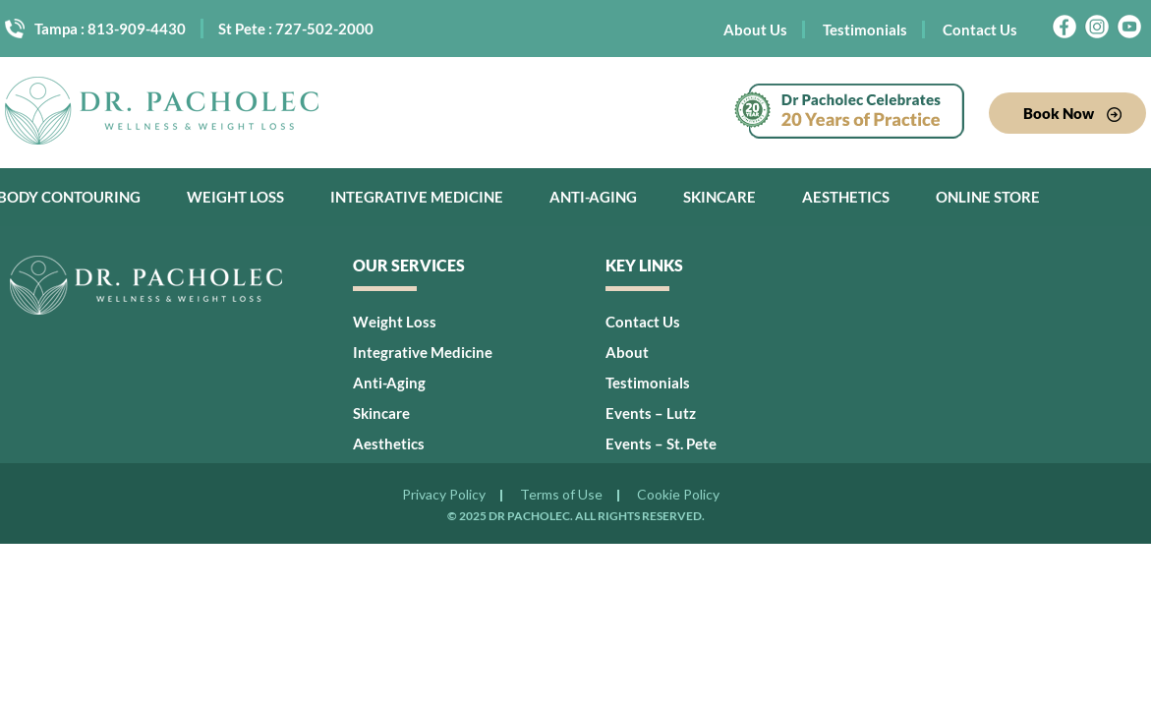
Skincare (719, 197)
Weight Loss (235, 197)
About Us (755, 29)
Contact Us (980, 29)
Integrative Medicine (416, 197)
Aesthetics (846, 197)
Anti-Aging (593, 197)
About (627, 352)
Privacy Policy (444, 496)
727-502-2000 (324, 28)
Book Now (1072, 113)
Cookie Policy (678, 496)
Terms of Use (561, 496)
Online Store (988, 197)
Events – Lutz (650, 413)
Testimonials (865, 29)
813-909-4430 (136, 28)
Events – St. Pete (661, 443)
